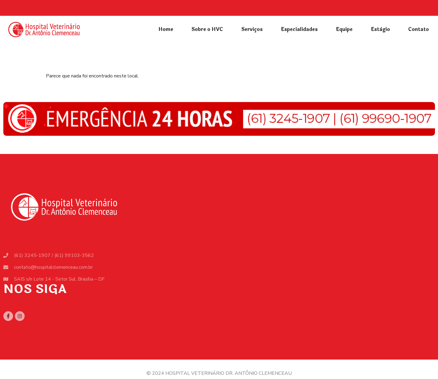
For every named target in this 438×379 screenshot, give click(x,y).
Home (165, 29)
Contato (418, 29)
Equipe (344, 29)
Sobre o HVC (207, 29)
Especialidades (299, 29)
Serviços (252, 29)
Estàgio (380, 29)
